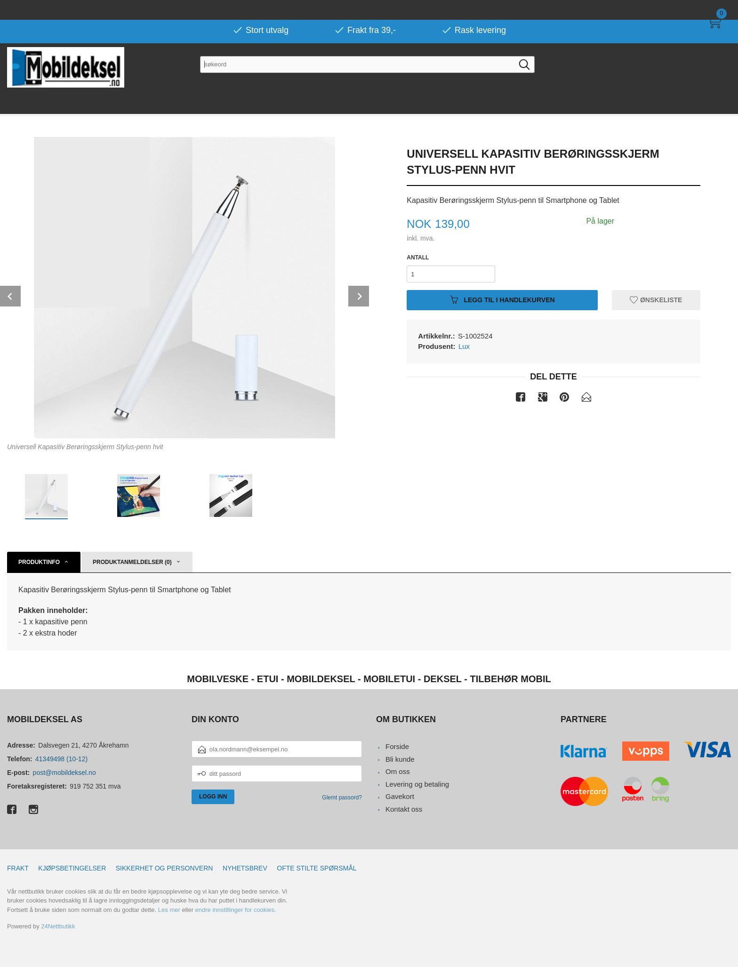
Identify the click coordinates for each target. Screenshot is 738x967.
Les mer (169, 909)
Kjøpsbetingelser (72, 868)
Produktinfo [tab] (39, 562)
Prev (10, 296)
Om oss (397, 771)
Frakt (18, 868)
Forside (397, 746)
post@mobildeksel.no (64, 772)
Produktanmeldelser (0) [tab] (132, 562)
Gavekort (399, 796)
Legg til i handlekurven (502, 300)
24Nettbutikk (58, 926)
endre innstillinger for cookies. (235, 909)
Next (358, 296)
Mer (720, 77)
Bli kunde (400, 759)
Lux (464, 346)
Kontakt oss (403, 809)
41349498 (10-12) (61, 759)
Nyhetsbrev (245, 868)
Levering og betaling (417, 784)
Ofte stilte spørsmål (316, 868)
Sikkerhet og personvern (164, 868)
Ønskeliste (656, 300)
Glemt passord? (342, 797)
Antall (418, 257)
